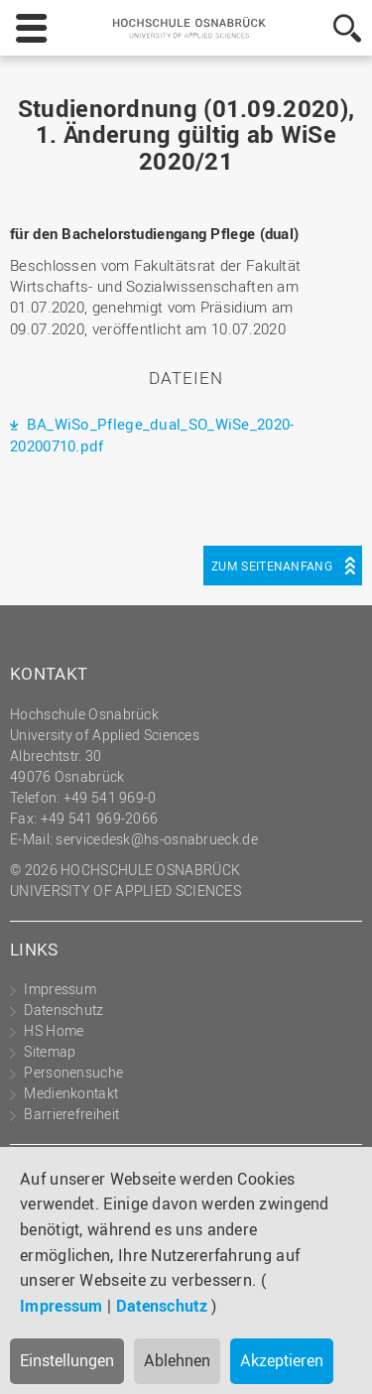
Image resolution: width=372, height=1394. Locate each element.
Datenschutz (161, 1306)
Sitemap (49, 1051)
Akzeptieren (281, 1360)
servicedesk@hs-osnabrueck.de (156, 838)
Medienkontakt (71, 1092)
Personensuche (73, 1072)
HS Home (53, 1030)
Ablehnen (177, 1360)
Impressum (61, 1306)
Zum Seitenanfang (271, 565)
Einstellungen (67, 1360)
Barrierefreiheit (71, 1113)
